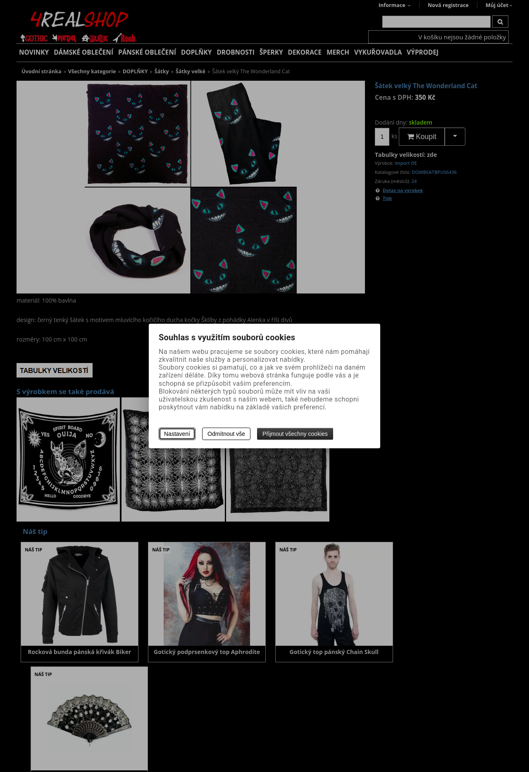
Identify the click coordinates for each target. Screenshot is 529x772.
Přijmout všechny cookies (295, 433)
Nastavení (177, 433)
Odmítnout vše (226, 433)
